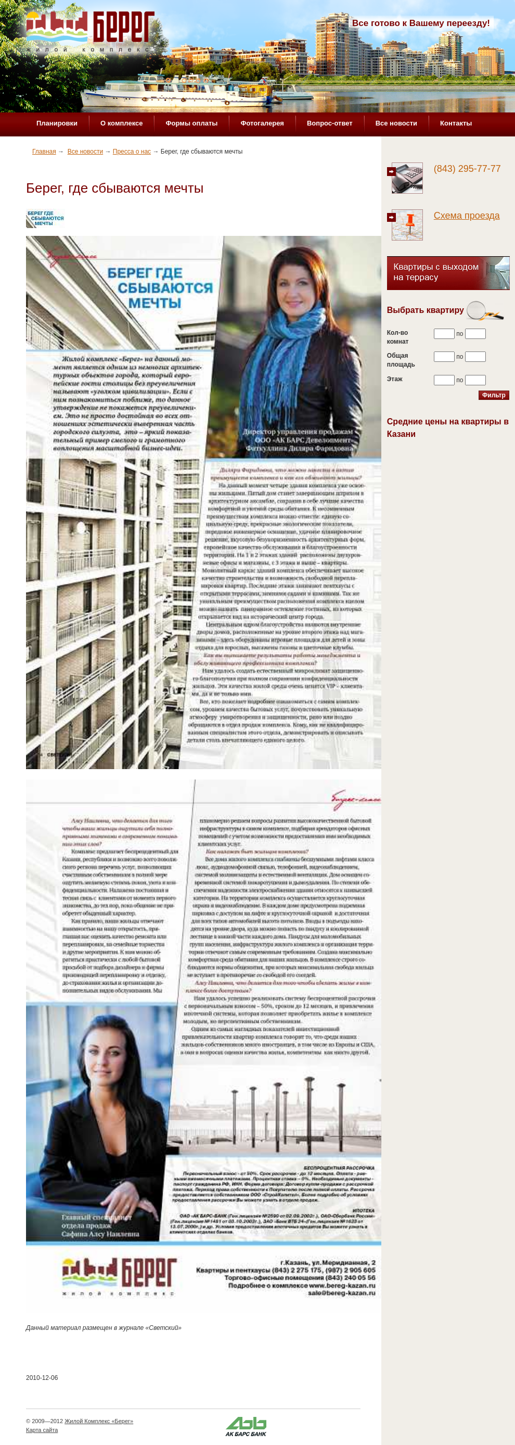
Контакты (456, 123)
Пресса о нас (132, 151)
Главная (44, 151)
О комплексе (121, 123)
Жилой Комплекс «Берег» (99, 1421)
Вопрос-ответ (330, 123)
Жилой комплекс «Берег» (92, 35)
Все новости (396, 123)
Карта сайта (42, 1430)
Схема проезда (467, 215)
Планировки (57, 123)
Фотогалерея (262, 123)
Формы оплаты (191, 123)
